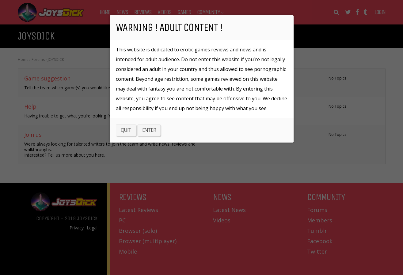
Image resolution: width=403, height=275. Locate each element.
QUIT (126, 130)
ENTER (149, 130)
